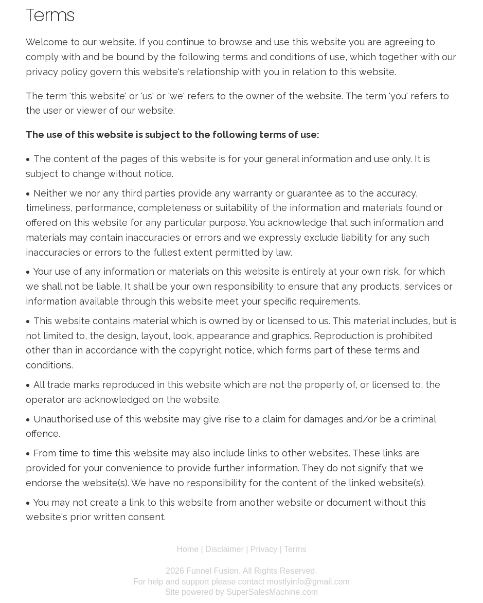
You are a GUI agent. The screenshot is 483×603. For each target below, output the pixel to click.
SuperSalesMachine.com (272, 592)
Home (187, 549)
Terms (295, 549)
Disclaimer (224, 549)
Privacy (264, 549)
